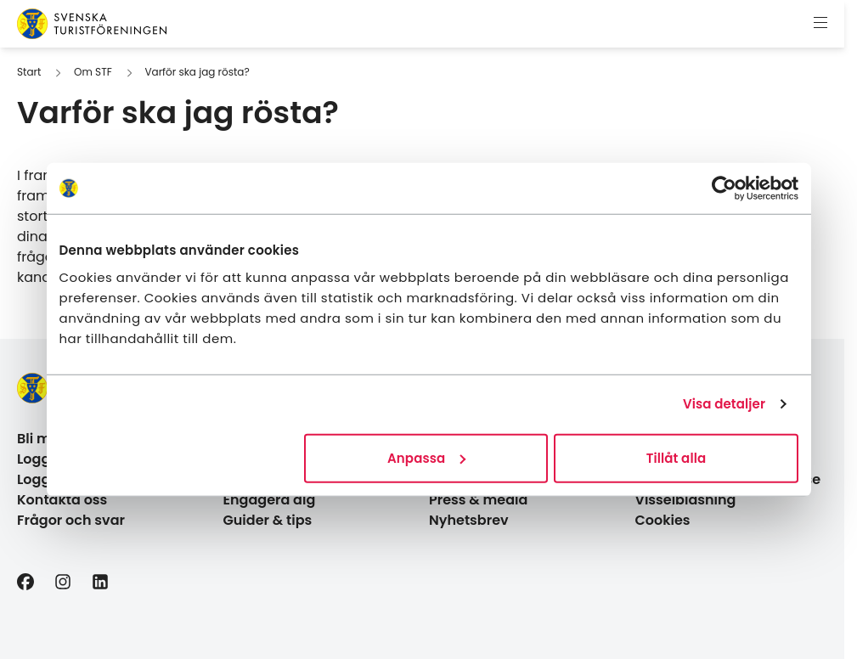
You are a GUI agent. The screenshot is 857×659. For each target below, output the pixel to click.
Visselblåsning (685, 500)
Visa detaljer (724, 404)
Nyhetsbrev (469, 520)
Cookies (663, 520)
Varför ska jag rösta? (196, 72)
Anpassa (426, 457)
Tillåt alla (676, 457)
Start (29, 72)
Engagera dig (269, 500)
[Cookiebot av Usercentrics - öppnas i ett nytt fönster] (724, 188)
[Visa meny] (820, 24)
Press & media (478, 500)
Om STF (93, 72)
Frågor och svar (71, 520)
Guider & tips (268, 520)
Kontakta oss (62, 500)
